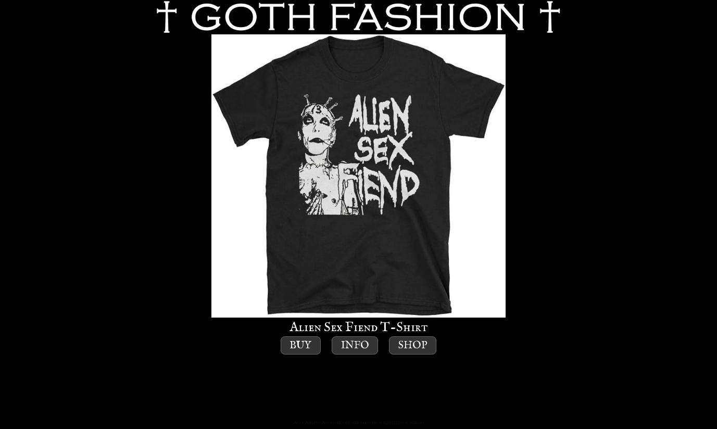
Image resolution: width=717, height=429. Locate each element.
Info (355, 345)
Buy (300, 345)
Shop (412, 345)
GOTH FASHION (358, 17)
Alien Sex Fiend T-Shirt (358, 185)
